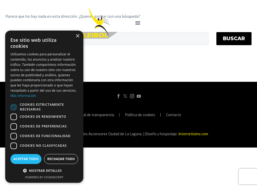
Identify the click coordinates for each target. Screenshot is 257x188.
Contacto (173, 115)
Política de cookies (140, 115)
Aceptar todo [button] (25, 159)
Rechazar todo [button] (61, 159)
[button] (44, 170)
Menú (137, 23)
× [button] (77, 36)
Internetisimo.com (193, 133)
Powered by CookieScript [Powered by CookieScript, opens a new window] (44, 177)
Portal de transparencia (95, 115)
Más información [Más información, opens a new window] (23, 95)
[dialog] (44, 107)
